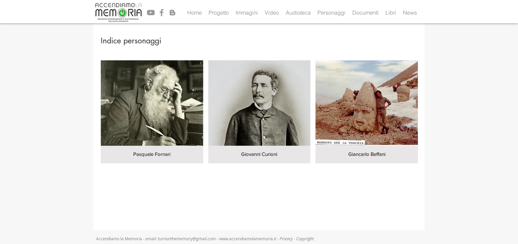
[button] (218, 12)
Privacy (287, 238)
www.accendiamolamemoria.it (247, 238)
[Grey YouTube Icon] (151, 12)
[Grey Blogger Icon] (172, 12)
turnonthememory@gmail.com (187, 238)
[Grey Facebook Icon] (161, 12)
